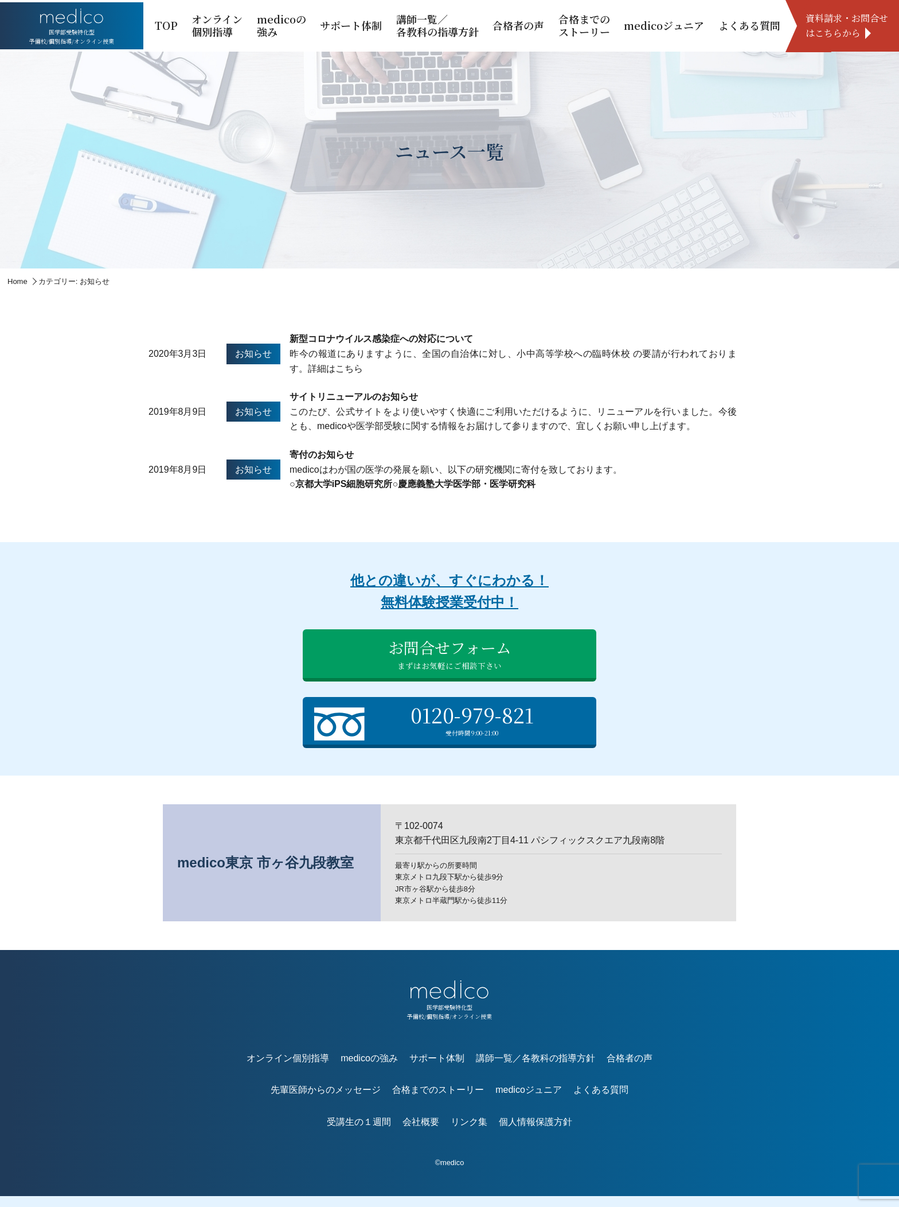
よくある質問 (749, 25)
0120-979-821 (452, 728)
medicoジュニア (664, 25)
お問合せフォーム (449, 658)
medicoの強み (281, 25)
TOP (166, 25)
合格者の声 (518, 25)
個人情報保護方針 (535, 1132)
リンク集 (469, 1132)
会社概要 (420, 1132)
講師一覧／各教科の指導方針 (437, 25)
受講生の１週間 (359, 1132)
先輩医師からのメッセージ (326, 1100)
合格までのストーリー (584, 25)
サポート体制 (351, 25)
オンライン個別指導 (217, 25)
